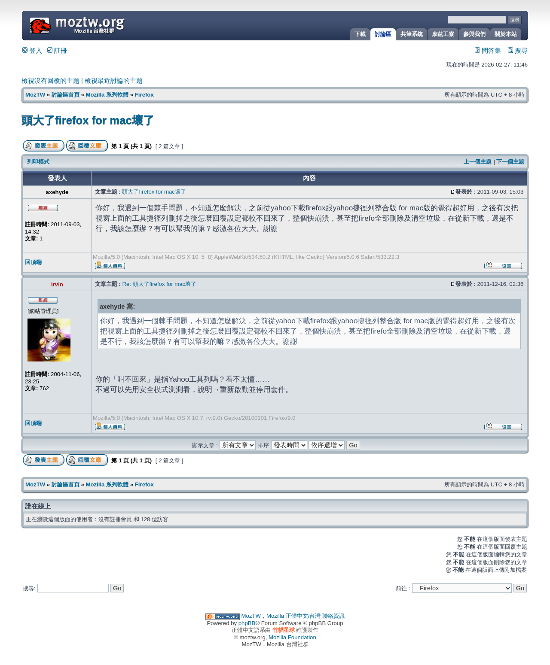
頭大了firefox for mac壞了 (87, 120)
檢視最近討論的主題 (114, 80)
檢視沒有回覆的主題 (50, 80)
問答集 (488, 50)
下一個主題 (510, 161)
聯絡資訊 (333, 616)
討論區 (383, 34)
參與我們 (474, 34)
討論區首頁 (65, 94)
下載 (360, 34)
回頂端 (33, 262)
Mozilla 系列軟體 (107, 94)
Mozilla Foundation (292, 637)
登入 (32, 50)
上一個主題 (478, 161)
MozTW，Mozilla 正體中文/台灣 (281, 616)
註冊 (57, 50)
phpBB (247, 623)
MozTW (98, 25)
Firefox (144, 94)
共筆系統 (411, 34)
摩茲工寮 (443, 34)
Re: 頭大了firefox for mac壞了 (159, 284)
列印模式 (38, 161)
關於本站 (506, 34)
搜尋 (518, 50)
